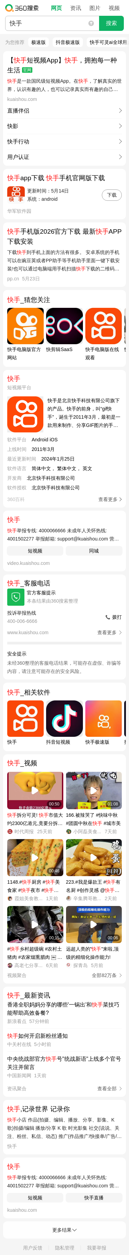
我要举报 (96, 1248)
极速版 (38, 42)
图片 (94, 8)
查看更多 (108, 499)
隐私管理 (64, 1248)
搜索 (111, 23)
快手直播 (94, 1197)
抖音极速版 (68, 42)
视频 (114, 8)
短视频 (35, 551)
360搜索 (23, 8)
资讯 (75, 8)
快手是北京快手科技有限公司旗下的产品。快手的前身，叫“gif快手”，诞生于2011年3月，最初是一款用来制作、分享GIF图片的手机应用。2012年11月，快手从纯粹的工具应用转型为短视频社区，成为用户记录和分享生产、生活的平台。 (84, 413)
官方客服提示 (41, 592)
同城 (94, 551)
